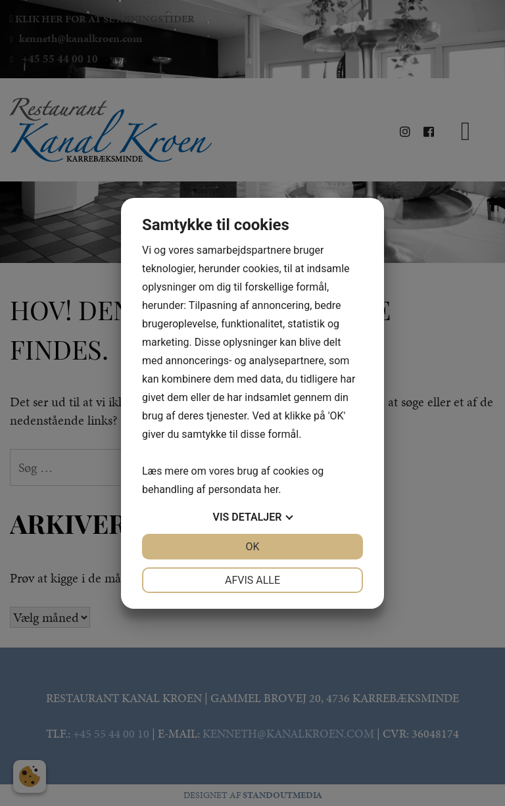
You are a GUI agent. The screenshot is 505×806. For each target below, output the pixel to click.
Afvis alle (252, 580)
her (271, 489)
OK (252, 546)
